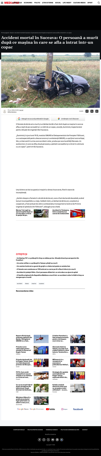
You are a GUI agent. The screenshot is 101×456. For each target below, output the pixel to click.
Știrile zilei (17, 3)
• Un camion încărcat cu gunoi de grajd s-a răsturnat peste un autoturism (43, 266)
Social (58, 3)
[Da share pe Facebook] (87, 111)
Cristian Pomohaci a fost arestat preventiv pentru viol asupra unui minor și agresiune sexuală (60, 338)
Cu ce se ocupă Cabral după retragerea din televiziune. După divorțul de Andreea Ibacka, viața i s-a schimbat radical (24, 387)
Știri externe (47, 3)
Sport (90, 3)
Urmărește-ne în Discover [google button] (68, 118)
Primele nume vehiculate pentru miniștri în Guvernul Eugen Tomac (23, 349)
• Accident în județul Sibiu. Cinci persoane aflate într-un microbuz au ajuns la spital (47, 272)
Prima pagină (5, 32)
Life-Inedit (67, 3)
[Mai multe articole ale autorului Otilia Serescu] (5, 111)
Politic (37, 3)
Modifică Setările (50, 434)
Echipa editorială (19, 429)
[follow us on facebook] (78, 409)
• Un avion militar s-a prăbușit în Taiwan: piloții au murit (36, 263)
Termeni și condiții (52, 429)
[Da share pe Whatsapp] (96, 111)
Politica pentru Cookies (35, 429)
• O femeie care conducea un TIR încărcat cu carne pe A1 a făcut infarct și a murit (46, 269)
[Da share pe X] (91, 111)
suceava (41, 283)
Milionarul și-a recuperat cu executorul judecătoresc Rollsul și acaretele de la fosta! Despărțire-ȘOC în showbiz (60, 362)
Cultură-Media (79, 3)
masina (34, 283)
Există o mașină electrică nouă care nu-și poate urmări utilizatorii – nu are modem (59, 387)
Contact (85, 429)
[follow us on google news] (23, 409)
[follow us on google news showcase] (37, 409)
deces (27, 283)
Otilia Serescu (12, 112)
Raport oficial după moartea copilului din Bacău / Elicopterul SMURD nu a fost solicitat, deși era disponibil (24, 338)
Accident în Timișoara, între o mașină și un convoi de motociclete (60, 212)
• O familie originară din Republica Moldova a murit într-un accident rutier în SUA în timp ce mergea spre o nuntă (50, 276)
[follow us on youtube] (50, 409)
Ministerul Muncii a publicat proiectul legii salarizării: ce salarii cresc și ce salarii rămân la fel (23, 400)
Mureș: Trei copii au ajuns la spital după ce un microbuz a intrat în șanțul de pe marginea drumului (24, 212)
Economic (28, 3)
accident (19, 283)
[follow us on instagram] (64, 409)
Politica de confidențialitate (70, 429)
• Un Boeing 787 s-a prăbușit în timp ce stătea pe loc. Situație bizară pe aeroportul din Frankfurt (47, 259)
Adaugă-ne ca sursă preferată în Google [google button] (33, 118)
